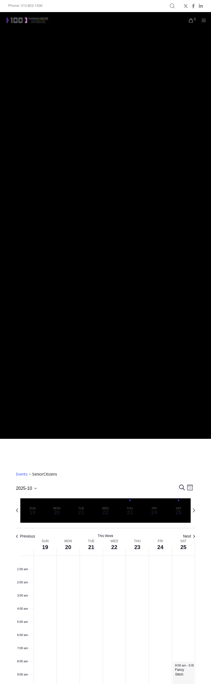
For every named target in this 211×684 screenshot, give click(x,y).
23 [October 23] (137, 547)
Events (22, 474)
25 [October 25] (183, 547)
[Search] (172, 6)
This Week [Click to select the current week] (105, 536)
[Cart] (189, 20)
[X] (186, 6)
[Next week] (194, 510)
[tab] (32, 510)
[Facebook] (193, 6)
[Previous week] (17, 510)
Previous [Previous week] (25, 536)
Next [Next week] (189, 536)
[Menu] (202, 20)
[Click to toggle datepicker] (26, 488)
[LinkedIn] (201, 6)
